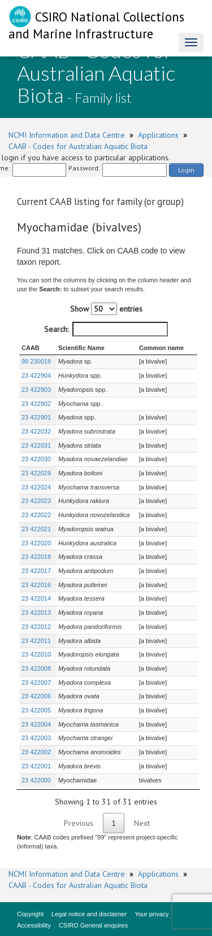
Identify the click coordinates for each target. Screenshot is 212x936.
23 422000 (36, 780)
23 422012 (36, 626)
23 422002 (36, 752)
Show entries (106, 309)
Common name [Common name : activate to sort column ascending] (161, 347)
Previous (78, 823)
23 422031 (36, 445)
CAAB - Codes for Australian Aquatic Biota (78, 146)
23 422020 (36, 543)
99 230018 (36, 361)
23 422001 (36, 766)
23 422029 (36, 473)
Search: (106, 329)
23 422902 (36, 403)
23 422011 (36, 640)
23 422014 (36, 598)
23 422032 (36, 431)
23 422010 (36, 654)
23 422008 (36, 668)
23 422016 (36, 584)
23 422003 (36, 737)
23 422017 (36, 570)
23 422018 (36, 556)
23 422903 (36, 389)
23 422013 (36, 612)
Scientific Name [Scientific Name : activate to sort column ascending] (81, 347)
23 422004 (36, 724)
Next (142, 823)
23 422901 (36, 417)
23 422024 (36, 487)
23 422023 (36, 500)
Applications (158, 135)
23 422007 (36, 682)
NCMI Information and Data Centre (66, 135)
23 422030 (36, 459)
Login (186, 169)
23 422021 (36, 529)
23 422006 (36, 696)
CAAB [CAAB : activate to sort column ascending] (30, 347)
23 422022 (36, 514)
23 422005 (36, 710)
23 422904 (36, 375)
